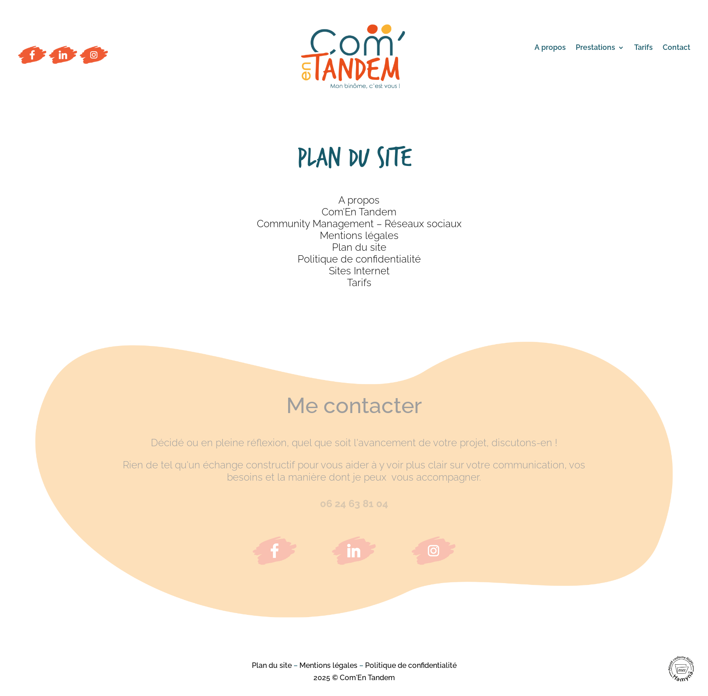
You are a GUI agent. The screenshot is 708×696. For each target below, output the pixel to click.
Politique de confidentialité (359, 259)
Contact (676, 48)
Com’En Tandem (359, 212)
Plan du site (359, 247)
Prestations (595, 48)
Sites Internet (359, 271)
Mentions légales (359, 235)
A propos (550, 48)
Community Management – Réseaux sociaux (359, 223)
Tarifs (643, 48)
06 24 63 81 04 (354, 504)
